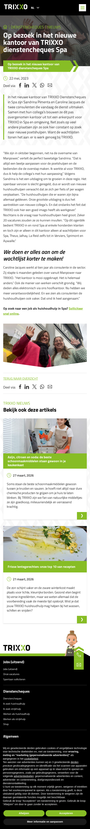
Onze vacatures (11, 674)
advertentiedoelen (24, 776)
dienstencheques (27, 27)
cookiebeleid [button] (31, 758)
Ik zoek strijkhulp (12, 709)
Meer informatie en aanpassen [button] (45, 821)
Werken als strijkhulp (14, 719)
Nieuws (54, 27)
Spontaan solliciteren (14, 679)
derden (75, 762)
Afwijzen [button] (24, 813)
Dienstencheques (16, 691)
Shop (6, 724)
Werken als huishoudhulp (16, 714)
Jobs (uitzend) (13, 662)
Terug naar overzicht (20, 378)
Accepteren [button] (66, 813)
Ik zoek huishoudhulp (14, 703)
